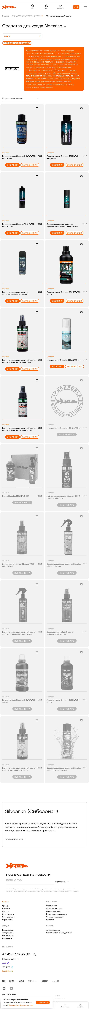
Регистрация (7, 930)
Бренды (5, 906)
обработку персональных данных (44, 889)
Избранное (7, 938)
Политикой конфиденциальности (21, 1005)
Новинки (6, 908)
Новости (50, 920)
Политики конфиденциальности (47, 891)
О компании (51, 906)
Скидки (5, 911)
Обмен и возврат (53, 911)
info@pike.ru (7, 971)
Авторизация (7, 933)
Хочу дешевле (8, 917)
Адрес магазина (53, 930)
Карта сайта (7, 920)
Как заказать (7, 935)
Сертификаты (8, 914)
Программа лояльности (56, 914)
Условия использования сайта (60, 999)
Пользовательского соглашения (68, 891)
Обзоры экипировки (55, 917)
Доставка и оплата (54, 908)
